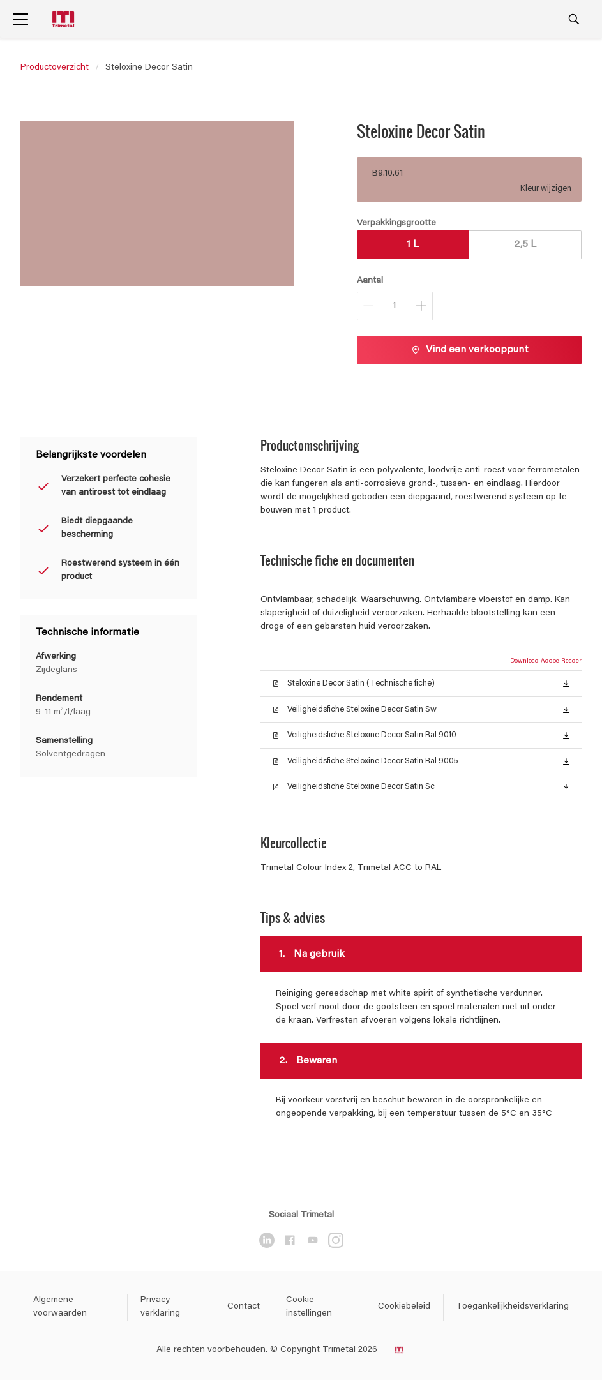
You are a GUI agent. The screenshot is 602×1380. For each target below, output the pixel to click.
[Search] (574, 19)
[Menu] (20, 19)
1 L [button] (413, 244)
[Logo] (64, 19)
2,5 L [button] (525, 244)
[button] (566, 683)
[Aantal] (395, 306)
